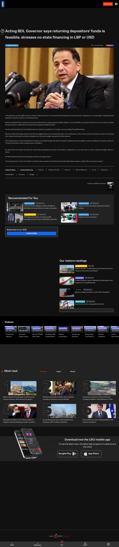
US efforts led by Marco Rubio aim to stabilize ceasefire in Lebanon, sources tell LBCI (58, 398)
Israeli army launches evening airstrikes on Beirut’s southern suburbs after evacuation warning (76, 335)
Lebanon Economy (29, 203)
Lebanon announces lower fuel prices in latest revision (93, 207)
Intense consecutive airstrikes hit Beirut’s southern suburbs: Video (64, 335)
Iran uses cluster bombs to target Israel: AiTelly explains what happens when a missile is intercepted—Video (24, 335)
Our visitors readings (73, 260)
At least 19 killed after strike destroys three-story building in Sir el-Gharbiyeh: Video (37, 335)
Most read (10, 370)
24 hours (43, 371)
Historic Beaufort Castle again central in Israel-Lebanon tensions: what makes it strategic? (94, 269)
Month (72, 371)
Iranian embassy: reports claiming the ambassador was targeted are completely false (94, 281)
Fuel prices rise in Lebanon (87, 217)
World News (79, 289)
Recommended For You (23, 198)
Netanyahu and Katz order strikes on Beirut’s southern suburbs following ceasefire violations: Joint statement (19, 421)
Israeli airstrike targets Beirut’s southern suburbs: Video (50, 335)
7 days (58, 371)
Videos (8, 322)
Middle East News (80, 301)
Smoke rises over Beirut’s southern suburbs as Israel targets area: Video (89, 335)
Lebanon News (79, 277)
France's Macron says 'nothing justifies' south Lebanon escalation (98, 420)
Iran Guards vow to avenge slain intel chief (89, 304)
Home (12, 544)
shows (85, 544)
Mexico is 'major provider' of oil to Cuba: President (92, 292)
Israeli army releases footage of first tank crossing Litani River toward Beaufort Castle (11, 335)
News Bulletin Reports (30, 214)
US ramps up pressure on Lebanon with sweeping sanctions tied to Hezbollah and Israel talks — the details (40, 218)
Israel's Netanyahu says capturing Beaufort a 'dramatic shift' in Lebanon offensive (58, 420)
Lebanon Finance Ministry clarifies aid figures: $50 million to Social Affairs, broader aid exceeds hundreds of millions (40, 207)
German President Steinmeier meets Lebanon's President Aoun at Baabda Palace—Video (103, 335)
